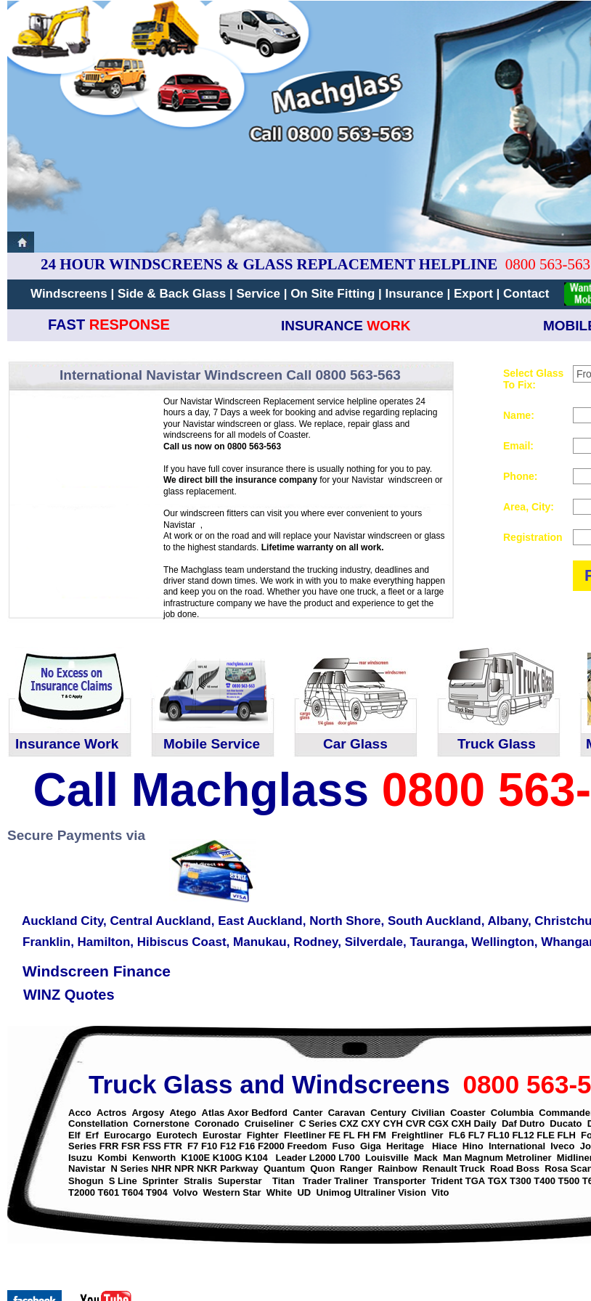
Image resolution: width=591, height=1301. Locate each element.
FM (379, 1135)
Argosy (147, 1112)
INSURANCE (322, 325)
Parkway (239, 1168)
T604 (133, 1192)
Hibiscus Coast (182, 942)
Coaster (467, 1112)
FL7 (476, 1135)
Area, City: (528, 507)
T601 (109, 1192)
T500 (569, 1180)
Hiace (444, 1146)
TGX (498, 1180)
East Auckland (260, 921)
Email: (518, 446)
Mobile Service (211, 743)
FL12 (523, 1135)
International (517, 1146)
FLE (546, 1135)
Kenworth (154, 1157)
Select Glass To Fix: (533, 379)
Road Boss (514, 1168)
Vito (440, 1192)
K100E (195, 1157)
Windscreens (68, 294)
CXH (461, 1123)
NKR (207, 1168)
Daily (485, 1123)
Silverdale (374, 942)
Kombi (111, 1157)
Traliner (351, 1180)
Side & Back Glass (172, 294)
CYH (393, 1123)
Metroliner (529, 1157)
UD (304, 1192)
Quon (322, 1168)
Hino (473, 1146)
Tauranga (436, 942)
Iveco (562, 1146)
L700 (349, 1157)
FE (334, 1135)
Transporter (399, 1180)
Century (388, 1112)
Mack (426, 1157)
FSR (130, 1146)
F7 (192, 1146)
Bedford (269, 1112)
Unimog (333, 1192)
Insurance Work (66, 743)
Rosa (556, 1168)
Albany (507, 921)
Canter (307, 1112)
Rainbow (397, 1168)
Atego (182, 1112)
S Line (123, 1180)
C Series (318, 1123)
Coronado (217, 1123)
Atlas (213, 1112)
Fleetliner (305, 1135)
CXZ (349, 1123)
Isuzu (80, 1157)
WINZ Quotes (69, 995)
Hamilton (104, 942)
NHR (161, 1168)
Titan (284, 1180)
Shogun (85, 1180)
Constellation (98, 1123)
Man (452, 1157)
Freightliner (417, 1135)
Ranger (356, 1168)
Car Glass (355, 743)
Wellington (502, 942)
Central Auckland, (162, 921)
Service (259, 294)
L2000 (322, 1157)
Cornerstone (161, 1123)
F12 (228, 1146)
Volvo (185, 1192)
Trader (318, 1180)
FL (349, 1135)
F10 (209, 1146)
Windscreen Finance (97, 971)
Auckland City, (64, 921)
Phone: (520, 476)
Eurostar (222, 1135)
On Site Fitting (332, 294)
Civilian (428, 1112)
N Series (130, 1168)
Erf (92, 1135)
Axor (238, 1112)
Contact (526, 294)
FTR (173, 1146)
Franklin (46, 942)
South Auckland (434, 921)
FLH (567, 1135)
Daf (511, 1123)
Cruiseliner (269, 1123)
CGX (438, 1123)
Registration (533, 537)
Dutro (532, 1123)
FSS (152, 1146)
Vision (412, 1192)
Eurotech (176, 1135)
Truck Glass (496, 743)
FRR (109, 1146)
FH (363, 1135)
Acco (79, 1112)
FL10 (498, 1135)
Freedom (307, 1146)
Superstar (240, 1180)
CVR (415, 1123)
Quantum (284, 1168)
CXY (370, 1123)
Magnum (484, 1157)
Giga (370, 1146)
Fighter (263, 1135)
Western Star (232, 1192)
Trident (446, 1180)
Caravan (346, 1112)
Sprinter (160, 1180)
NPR (184, 1168)
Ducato (566, 1123)
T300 (520, 1180)
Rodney (315, 942)
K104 (256, 1157)
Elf (74, 1135)
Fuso (344, 1146)
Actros (111, 1112)
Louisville (387, 1157)
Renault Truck (454, 1168)
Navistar (86, 1168)
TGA (475, 1180)
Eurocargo (127, 1135)
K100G (227, 1157)
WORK (388, 325)
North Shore (344, 921)
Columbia (512, 1112)
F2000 (271, 1146)
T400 (544, 1180)
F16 (247, 1146)
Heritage (405, 1146)
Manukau (260, 942)
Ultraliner (374, 1192)
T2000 (81, 1192)
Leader (290, 1157)
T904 (157, 1192)
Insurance (416, 294)
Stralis (198, 1180)
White (279, 1192)
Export (475, 294)
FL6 (457, 1135)
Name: (518, 415)
